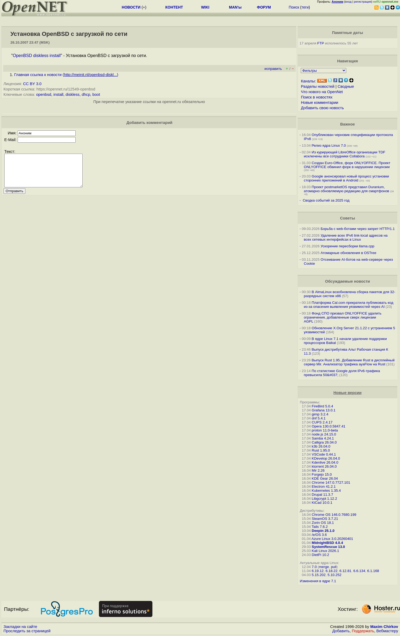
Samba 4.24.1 (323, 438)
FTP (320, 43)
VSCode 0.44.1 (324, 454)
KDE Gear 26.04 (325, 478)
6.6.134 (359, 571)
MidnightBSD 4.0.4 (327, 543)
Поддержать (363, 631)
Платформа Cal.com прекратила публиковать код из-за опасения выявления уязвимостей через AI (348, 305)
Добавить (341, 631)
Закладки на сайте (20, 626)
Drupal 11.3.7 (322, 495)
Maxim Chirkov (384, 626)
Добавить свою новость (322, 108)
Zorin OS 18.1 (323, 523)
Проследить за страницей (27, 631)
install (58, 94)
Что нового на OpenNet (322, 92)
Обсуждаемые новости (347, 281)
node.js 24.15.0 (324, 434)
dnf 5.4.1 (319, 418)
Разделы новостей (317, 86)
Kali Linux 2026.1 (325, 551)
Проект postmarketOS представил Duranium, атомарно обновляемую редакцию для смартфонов (346, 189)
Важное (347, 124)
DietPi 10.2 (320, 555)
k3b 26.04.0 (321, 446)
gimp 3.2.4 (320, 414)
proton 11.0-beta (325, 430)
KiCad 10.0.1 (322, 503)
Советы (347, 218)
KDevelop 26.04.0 (326, 458)
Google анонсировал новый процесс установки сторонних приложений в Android (346, 178)
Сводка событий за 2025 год (326, 200)
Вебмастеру (387, 631)
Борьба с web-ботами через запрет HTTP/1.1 (358, 229)
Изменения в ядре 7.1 (318, 581)
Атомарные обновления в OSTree (348, 253)
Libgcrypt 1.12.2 (324, 499)
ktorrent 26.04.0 (324, 466)
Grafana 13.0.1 (324, 410)
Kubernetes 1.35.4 (326, 491)
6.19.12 (318, 571)
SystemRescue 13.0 (328, 547)
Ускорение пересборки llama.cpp (347, 246)
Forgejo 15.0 (322, 474)
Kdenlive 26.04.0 (325, 462)
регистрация (362, 1)
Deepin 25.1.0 (323, 531)
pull (334, 567)
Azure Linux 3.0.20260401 (332, 539)
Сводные (346, 86)
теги (305, 7)
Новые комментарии (319, 102)
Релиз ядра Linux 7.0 (329, 145)
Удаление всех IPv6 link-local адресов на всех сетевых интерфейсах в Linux (345, 237)
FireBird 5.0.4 (322, 406)
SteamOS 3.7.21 (325, 519)
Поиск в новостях (316, 97)
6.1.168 (373, 571)
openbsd (43, 94)
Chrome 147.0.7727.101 (331, 482)
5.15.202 (319, 575)
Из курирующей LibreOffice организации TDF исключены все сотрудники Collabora (344, 154)
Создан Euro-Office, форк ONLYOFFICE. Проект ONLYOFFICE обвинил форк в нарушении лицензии (347, 165)
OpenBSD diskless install (37, 55)
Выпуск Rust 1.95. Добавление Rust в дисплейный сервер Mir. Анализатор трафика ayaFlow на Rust (349, 362)
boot (96, 94)
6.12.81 (345, 571)
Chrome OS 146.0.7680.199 (334, 515)
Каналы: (308, 81)
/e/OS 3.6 (319, 535)
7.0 (314, 567)
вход (348, 1)
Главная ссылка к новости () (66, 75)
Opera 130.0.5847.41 (328, 426)
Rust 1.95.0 (321, 450)
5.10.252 (334, 575)
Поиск (294, 7)
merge (324, 567)
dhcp (86, 94)
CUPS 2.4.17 (322, 422)
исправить (273, 69)
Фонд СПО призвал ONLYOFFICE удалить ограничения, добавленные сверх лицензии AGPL (342, 317)
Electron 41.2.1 (324, 486)
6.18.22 (331, 571)
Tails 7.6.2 (320, 527)
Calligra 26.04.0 (324, 442)
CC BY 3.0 (32, 84)
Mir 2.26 (318, 470)
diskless (72, 94)
